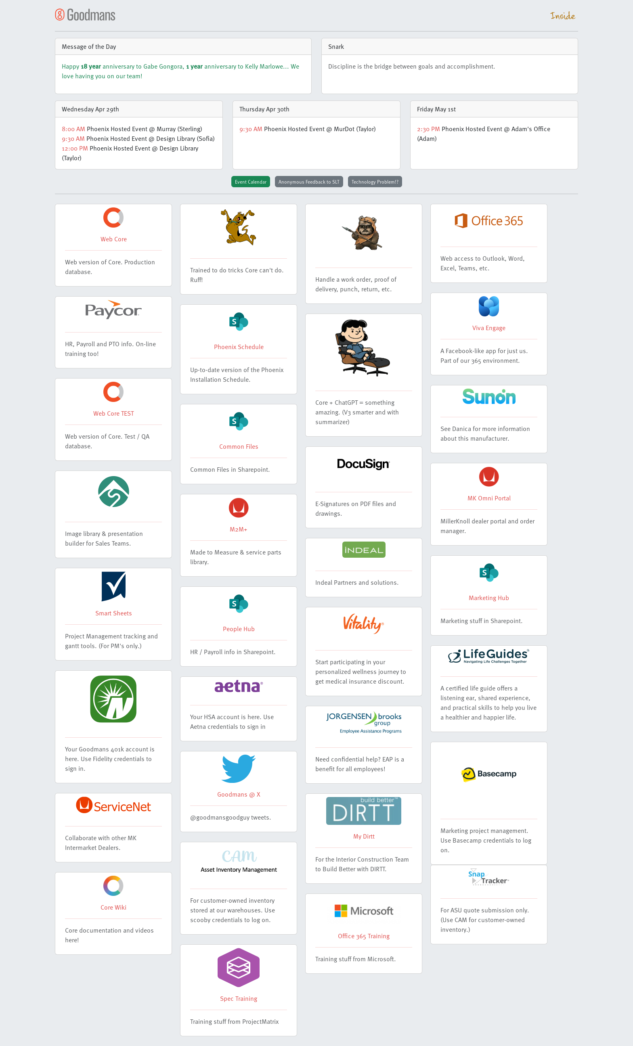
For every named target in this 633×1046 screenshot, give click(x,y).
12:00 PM (75, 148)
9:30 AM (73, 138)
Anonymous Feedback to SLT (309, 181)
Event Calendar (250, 181)
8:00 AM (73, 129)
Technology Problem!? (375, 181)
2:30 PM (428, 129)
